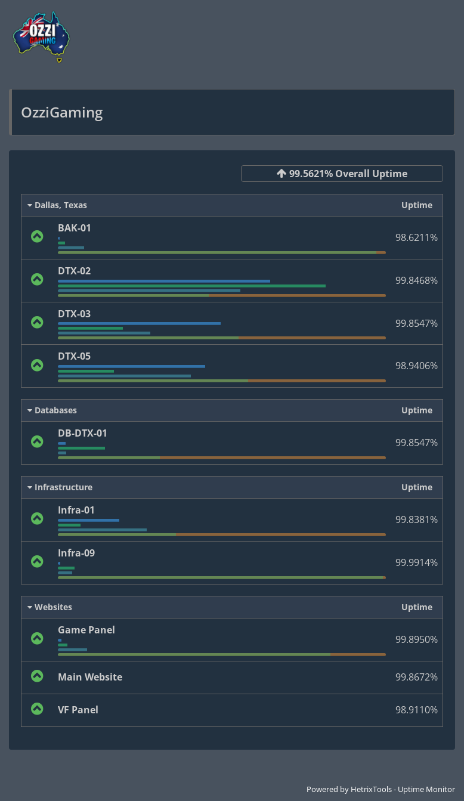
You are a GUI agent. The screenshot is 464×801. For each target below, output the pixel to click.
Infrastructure (59, 487)
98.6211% (416, 237)
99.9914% (416, 562)
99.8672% (416, 677)
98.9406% (416, 365)
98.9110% (416, 709)
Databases (52, 410)
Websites (49, 607)
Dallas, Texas (57, 205)
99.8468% (416, 280)
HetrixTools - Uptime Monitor (403, 789)
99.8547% (416, 323)
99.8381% (416, 519)
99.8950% (416, 639)
